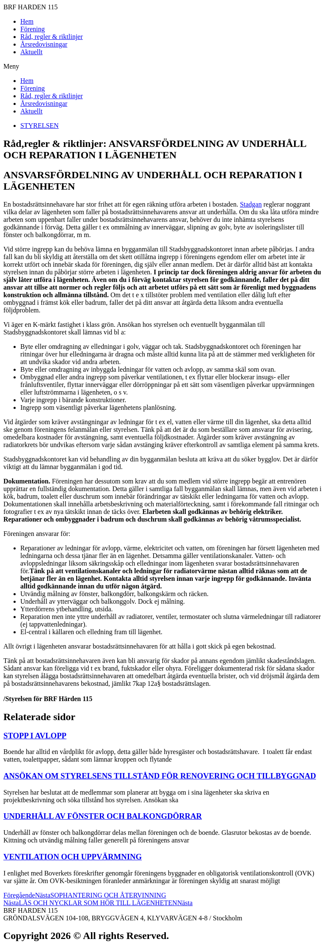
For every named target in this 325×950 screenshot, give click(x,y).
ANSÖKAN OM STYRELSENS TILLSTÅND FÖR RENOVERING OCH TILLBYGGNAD (159, 775)
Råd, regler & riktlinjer (51, 36)
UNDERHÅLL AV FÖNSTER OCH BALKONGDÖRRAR (102, 816)
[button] (162, 66)
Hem (26, 21)
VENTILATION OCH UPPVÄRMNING (72, 856)
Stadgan (251, 204)
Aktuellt (31, 51)
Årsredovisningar (43, 44)
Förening (32, 29)
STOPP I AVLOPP (34, 735)
